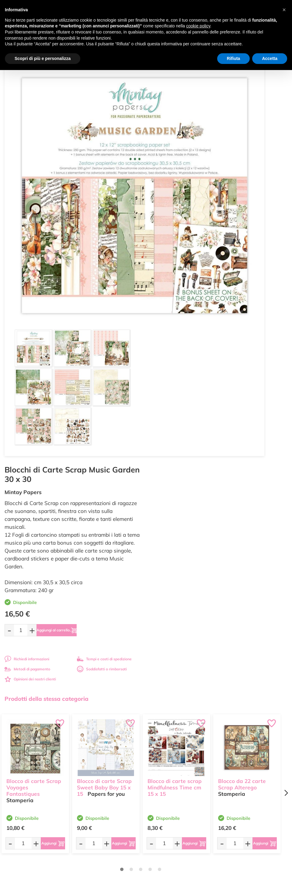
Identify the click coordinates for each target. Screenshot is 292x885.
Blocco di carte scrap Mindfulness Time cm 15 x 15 (175, 431)
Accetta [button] (269, 58)
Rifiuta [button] (233, 58)
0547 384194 (98, 759)
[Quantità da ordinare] (168, 219)
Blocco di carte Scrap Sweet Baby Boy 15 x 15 (104, 431)
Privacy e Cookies (238, 762)
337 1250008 (98, 777)
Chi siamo (159, 756)
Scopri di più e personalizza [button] (43, 58)
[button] (284, 10)
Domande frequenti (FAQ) (245, 738)
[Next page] (286, 442)
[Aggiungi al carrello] (213, 220)
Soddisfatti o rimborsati (249, 258)
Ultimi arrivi (160, 738)
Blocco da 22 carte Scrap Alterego (242, 428)
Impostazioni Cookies (241, 768)
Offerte (156, 744)
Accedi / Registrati (166, 762)
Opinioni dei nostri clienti (177, 268)
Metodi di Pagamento (242, 744)
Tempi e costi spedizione (72, 602)
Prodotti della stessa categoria (47, 347)
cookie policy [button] (198, 25)
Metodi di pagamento (174, 258)
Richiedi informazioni (174, 248)
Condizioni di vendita (241, 756)
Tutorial (157, 750)
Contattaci (159, 768)
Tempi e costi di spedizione (251, 248)
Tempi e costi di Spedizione (246, 750)
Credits (229, 877)
